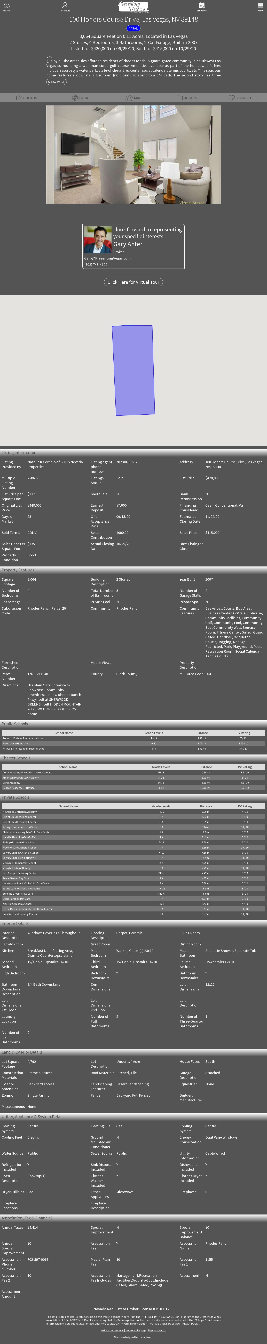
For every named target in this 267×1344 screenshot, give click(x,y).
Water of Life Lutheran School (20, 847)
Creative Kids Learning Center (20, 914)
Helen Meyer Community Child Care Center (27, 909)
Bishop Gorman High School (19, 842)
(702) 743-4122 (95, 264)
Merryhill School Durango (17, 868)
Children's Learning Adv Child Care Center (27, 832)
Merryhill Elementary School (19, 863)
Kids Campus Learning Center (20, 873)
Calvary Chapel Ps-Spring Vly (19, 857)
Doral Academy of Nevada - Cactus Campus (27, 772)
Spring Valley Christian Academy (21, 888)
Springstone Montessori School (21, 827)
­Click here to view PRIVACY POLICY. (180, 1323)
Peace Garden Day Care (16, 878)
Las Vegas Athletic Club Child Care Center (26, 883)
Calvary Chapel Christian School (21, 852)
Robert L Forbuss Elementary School (24, 738)
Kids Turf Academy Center (17, 903)
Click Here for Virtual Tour (133, 282)
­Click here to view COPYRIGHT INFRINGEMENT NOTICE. (127, 1323)
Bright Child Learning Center (19, 816)
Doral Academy (11, 782)
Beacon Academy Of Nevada (19, 787)
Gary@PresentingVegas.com (107, 258)
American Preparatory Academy (21, 777)
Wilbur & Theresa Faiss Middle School (24, 748)
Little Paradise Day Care (16, 898)
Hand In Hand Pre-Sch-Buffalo (20, 837)
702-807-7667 (126, 461)
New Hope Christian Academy (20, 811)
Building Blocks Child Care (18, 893)
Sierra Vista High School (16, 743)
